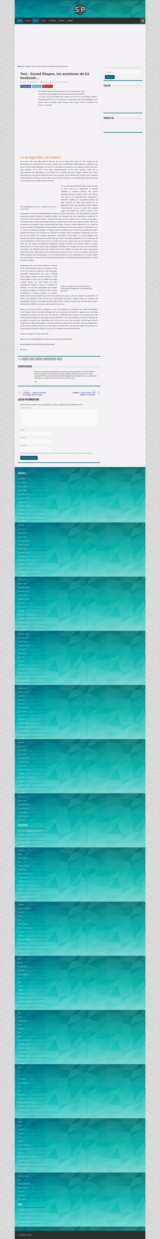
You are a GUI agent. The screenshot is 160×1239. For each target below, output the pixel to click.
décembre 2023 (23, 587)
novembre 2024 (23, 545)
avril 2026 (21, 479)
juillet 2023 (21, 607)
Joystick (20, 986)
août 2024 (21, 556)
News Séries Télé (24, 1040)
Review (39, 359)
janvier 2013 (22, 754)
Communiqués (23, 897)
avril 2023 (21, 618)
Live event (21, 998)
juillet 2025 (21, 514)
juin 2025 (21, 518)
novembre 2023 (23, 591)
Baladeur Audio (23, 866)
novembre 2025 (23, 498)
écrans (20, 916)
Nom (22, 430)
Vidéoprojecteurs (24, 1184)
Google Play (22, 967)
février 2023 (22, 626)
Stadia (20, 1122)
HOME (19, 21)
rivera (24, 82)
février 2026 (22, 487)
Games (35, 21)
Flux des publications (25, 1218)
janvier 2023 (22, 630)
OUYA (20, 1067)
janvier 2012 (22, 801)
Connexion (22, 1214)
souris (20, 1114)
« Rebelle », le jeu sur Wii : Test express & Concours (82, 393)
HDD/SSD (21, 970)
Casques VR (22, 881)
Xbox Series (22, 1199)
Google (20, 963)
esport (20, 936)
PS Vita (25, 359)
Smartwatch (22, 1110)
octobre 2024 (22, 549)
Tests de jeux (22, 1160)
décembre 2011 (23, 805)
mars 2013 (21, 746)
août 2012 (21, 774)
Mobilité (70, 21)
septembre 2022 (24, 646)
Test (59, 359)
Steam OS (21, 1129)
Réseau (20, 1098)
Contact (27, 21)
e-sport (20, 912)
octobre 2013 (22, 731)
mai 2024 (21, 568)
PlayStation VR (23, 1083)
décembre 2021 (23, 680)
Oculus (20, 1060)
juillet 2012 (21, 777)
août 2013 (21, 735)
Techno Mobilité (23, 1145)
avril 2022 (21, 665)
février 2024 (22, 580)
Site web (23, 445)
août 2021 (21, 696)
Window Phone (23, 1188)
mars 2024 (21, 576)
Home (21, 66)
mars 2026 (21, 483)
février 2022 (22, 673)
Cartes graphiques (24, 873)
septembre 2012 (24, 770)
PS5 (19, 1091)
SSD (19, 1118)
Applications (22, 846)
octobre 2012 (22, 766)
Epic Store (21, 932)
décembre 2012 (23, 758)
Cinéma (62, 21)
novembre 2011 (23, 808)
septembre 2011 (24, 816)
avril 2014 (21, 715)
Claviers (20, 893)
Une (19, 1180)
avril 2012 (21, 789)
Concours (21, 901)
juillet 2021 (21, 700)
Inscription (22, 1210)
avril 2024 (21, 572)
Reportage (21, 1095)
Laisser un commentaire (60, 82)
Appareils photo (23, 842)
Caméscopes (22, 870)
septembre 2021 (24, 692)
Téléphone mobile (24, 1149)
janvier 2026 (22, 490)
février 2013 (22, 750)
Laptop (20, 990)
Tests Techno (22, 1164)
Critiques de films (24, 908)
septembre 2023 (24, 599)
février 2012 (22, 797)
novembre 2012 (23, 762)
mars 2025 (21, 529)
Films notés (22, 943)
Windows (21, 1191)
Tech (19, 1137)
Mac (19, 1005)
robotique (21, 1106)
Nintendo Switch (23, 1044)
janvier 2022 (22, 677)
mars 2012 (21, 793)
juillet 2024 (21, 560)
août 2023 (21, 603)
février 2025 (22, 533)
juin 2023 (21, 611)
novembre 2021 (23, 684)
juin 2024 (21, 564)
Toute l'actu (22, 1168)
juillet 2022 (21, 653)
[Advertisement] (80, 44)
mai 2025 (21, 521)
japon (20, 982)
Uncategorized (23, 1176)
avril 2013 (21, 742)
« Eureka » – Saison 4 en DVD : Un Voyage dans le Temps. (35, 393)
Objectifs (21, 1056)
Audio (20, 854)
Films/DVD (21, 947)
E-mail (23, 438)
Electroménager (23, 924)
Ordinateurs (22, 1063)
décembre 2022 (23, 634)
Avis (19, 862)
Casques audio (23, 877)
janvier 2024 (22, 583)
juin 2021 (21, 704)
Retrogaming (22, 1102)
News (20, 1036)
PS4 (19, 1087)
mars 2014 (21, 719)
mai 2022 (21, 661)
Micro (20, 1025)
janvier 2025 (22, 537)
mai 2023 (21, 614)
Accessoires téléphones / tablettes (30, 831)
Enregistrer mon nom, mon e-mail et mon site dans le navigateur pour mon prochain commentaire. (58, 453)
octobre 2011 (22, 812)
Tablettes (21, 1133)
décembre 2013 (23, 723)
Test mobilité (22, 1157)
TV (19, 1172)
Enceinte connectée (24, 928)
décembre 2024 (23, 541)
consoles (21, 904)
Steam (20, 1126)
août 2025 (21, 510)
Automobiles (22, 858)
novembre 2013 (23, 727)
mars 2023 (21, 622)
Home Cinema (23, 974)
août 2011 (21, 820)
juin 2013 (21, 739)
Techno (43, 21)
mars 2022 (21, 669)
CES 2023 (21, 885)
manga (20, 1017)
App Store (21, 839)
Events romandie (24, 939)
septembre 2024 (24, 552)
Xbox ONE (21, 1195)
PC (19, 1071)
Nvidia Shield (22, 1052)
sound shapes (50, 359)
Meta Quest (22, 1021)
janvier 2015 (22, 711)
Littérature (52, 21)
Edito (19, 920)
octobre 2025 (22, 502)
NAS (19, 1032)
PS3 (32, 359)
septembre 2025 (24, 506)
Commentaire (25, 408)
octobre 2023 (22, 595)
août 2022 (21, 649)
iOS (19, 978)
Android (21, 835)
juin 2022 (21, 657)
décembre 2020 (23, 708)
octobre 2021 (22, 688)
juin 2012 (21, 781)
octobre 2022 (22, 642)
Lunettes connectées (25, 1001)
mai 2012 (21, 785)
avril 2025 (21, 525)
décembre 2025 (23, 494)
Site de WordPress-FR (25, 1225)
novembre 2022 (23, 638)
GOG (19, 959)
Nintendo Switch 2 (24, 1048)
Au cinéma (21, 850)
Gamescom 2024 (24, 955)
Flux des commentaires (26, 1222)
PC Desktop (22, 1079)
